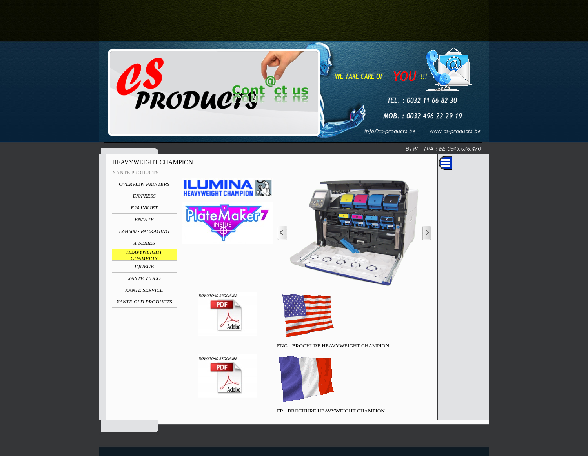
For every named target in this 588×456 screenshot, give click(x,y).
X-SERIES (144, 243)
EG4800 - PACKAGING (144, 231)
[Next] (426, 233)
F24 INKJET (144, 208)
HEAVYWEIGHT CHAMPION (144, 255)
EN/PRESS (144, 196)
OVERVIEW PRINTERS (144, 184)
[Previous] (282, 233)
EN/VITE (144, 219)
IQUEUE (144, 266)
